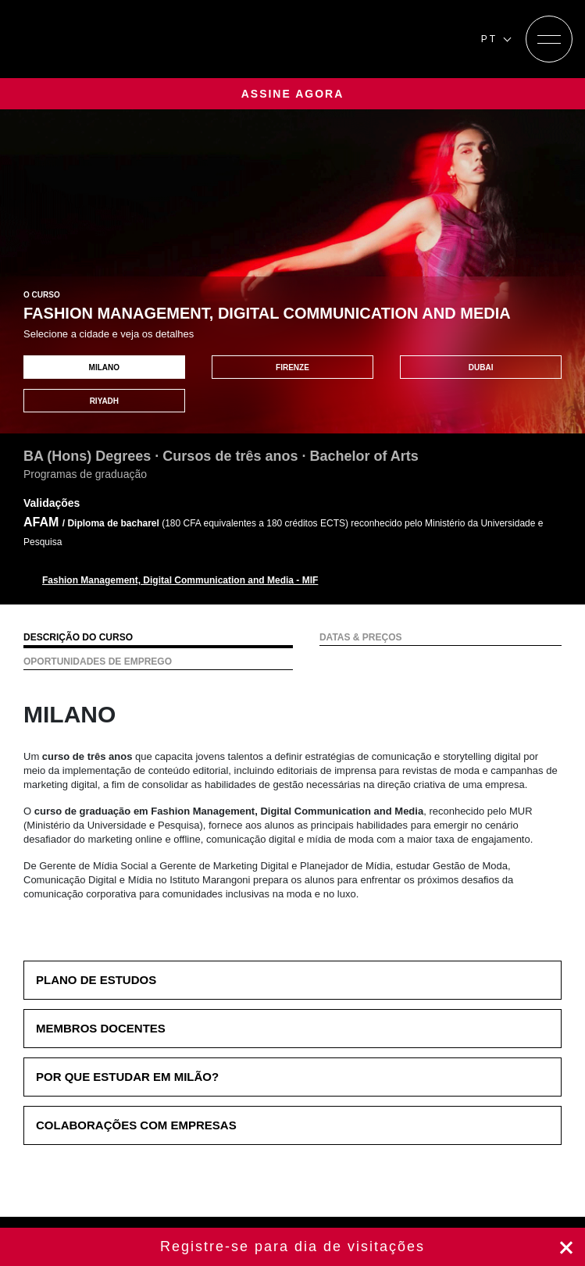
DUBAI (481, 367)
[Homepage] (107, 39)
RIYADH (104, 401)
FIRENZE (292, 367)
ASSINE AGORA (292, 93)
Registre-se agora (292, 1246)
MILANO (104, 367)
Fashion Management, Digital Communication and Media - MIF (180, 580)
